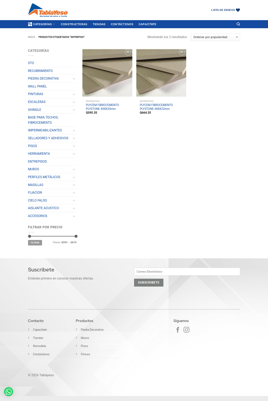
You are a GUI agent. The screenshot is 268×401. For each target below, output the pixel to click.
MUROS (33, 169)
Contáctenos (122, 24)
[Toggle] (74, 78)
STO (31, 63)
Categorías (41, 24)
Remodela (39, 346)
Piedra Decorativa (92, 329)
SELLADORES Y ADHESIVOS (48, 138)
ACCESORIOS (37, 216)
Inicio (31, 37)
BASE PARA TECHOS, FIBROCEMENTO (43, 120)
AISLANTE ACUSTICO (43, 208)
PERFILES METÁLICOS (44, 177)
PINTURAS (35, 94)
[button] (238, 24)
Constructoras (74, 24)
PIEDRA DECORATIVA (43, 78)
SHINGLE (34, 110)
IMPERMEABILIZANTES (45, 130)
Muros (85, 338)
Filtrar (35, 242)
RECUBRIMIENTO (40, 71)
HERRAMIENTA (39, 154)
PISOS (32, 146)
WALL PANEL (37, 86)
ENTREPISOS (37, 161)
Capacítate (148, 24)
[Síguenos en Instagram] (186, 330)
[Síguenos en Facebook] (178, 330)
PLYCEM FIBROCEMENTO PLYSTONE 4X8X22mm (156, 107)
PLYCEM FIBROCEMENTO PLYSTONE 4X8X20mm (102, 107)
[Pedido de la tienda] (215, 37)
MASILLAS (35, 185)
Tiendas (99, 24)
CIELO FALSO (37, 200)
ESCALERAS (37, 102)
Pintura (85, 354)
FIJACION (35, 192)
